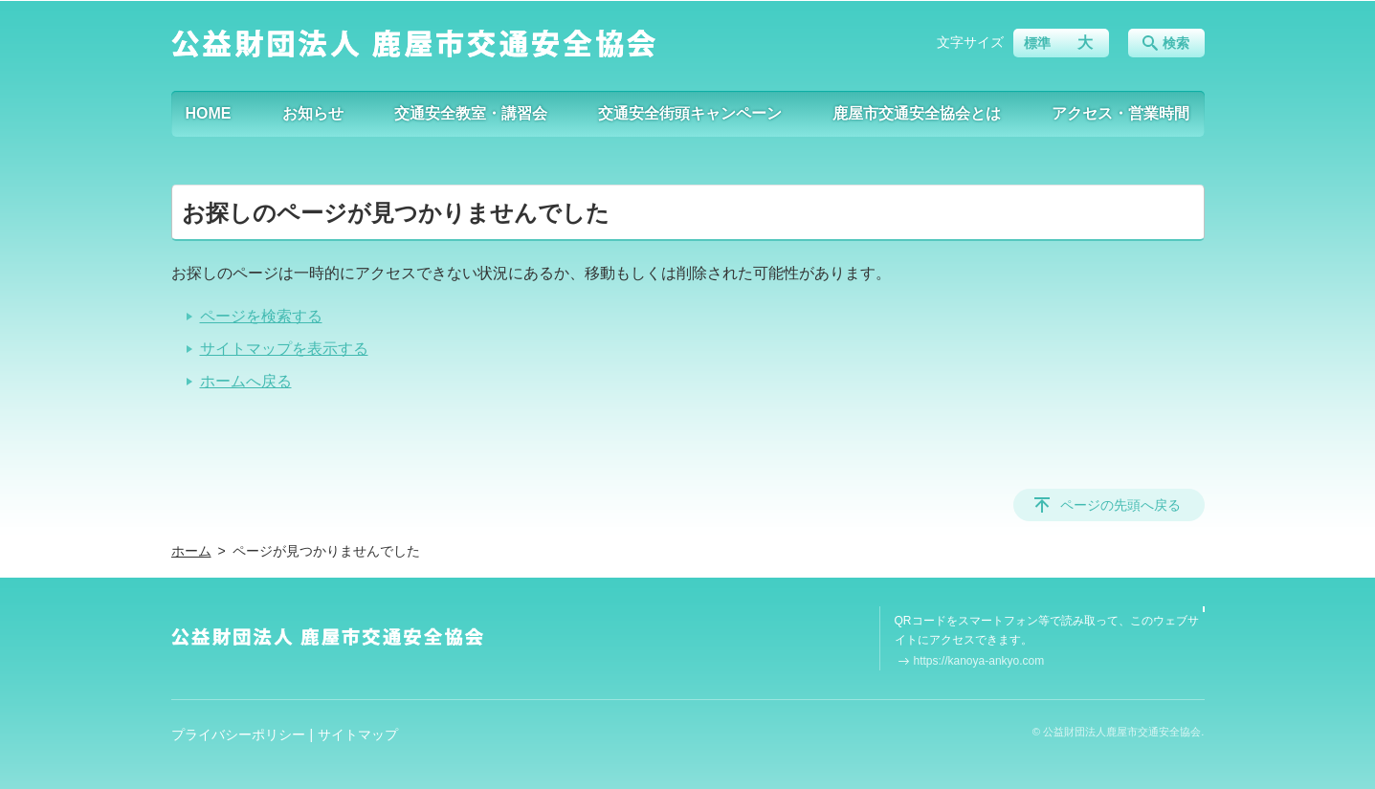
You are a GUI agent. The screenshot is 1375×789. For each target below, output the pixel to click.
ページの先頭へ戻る (1120, 505)
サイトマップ (358, 734)
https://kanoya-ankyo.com (979, 661)
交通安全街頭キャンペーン (690, 113)
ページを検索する (261, 316)
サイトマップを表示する (284, 348)
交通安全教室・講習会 (470, 113)
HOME (209, 113)
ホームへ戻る (246, 381)
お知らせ (313, 113)
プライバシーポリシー (238, 734)
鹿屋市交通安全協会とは (916, 113)
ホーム (191, 551)
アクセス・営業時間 (1120, 113)
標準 (1037, 43)
